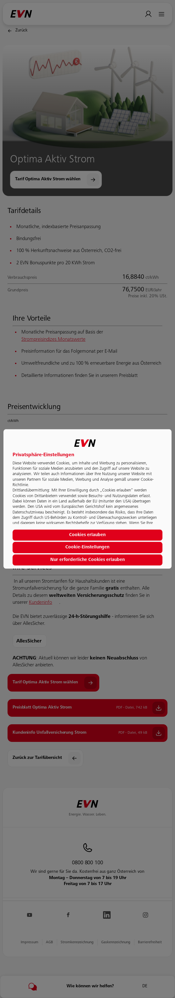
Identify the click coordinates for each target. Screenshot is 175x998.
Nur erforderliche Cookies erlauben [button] (87, 560)
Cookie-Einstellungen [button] (87, 547)
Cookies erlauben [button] (87, 535)
